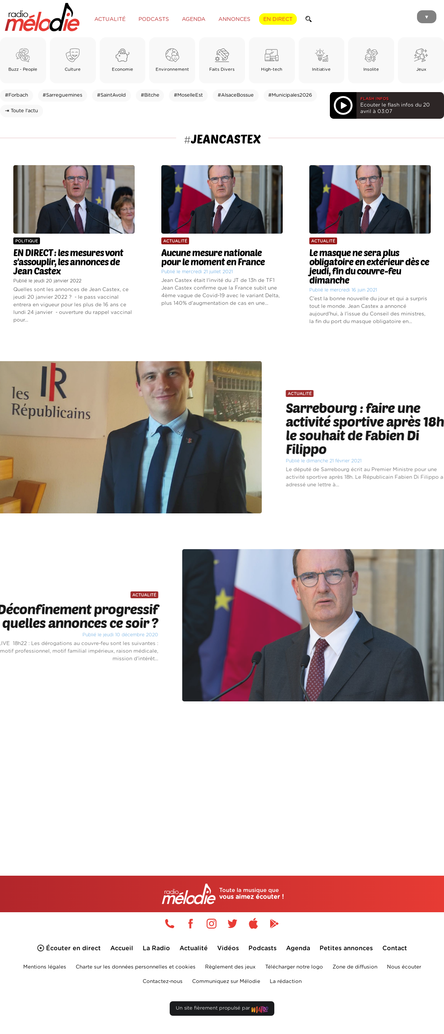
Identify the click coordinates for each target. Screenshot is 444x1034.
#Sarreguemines (62, 95)
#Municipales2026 (290, 95)
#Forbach (16, 95)
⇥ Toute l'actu (21, 110)
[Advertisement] (222, 778)
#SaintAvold (111, 95)
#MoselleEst (188, 95)
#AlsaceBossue (236, 95)
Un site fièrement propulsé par (222, 1010)
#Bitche (150, 95)
